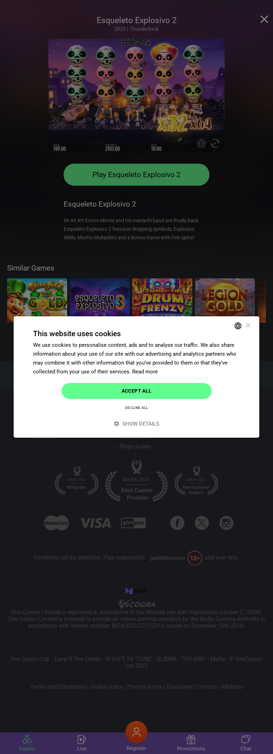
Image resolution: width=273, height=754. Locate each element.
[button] (136, 423)
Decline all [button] (136, 408)
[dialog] (136, 377)
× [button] (248, 325)
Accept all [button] (137, 391)
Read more (145, 371)
